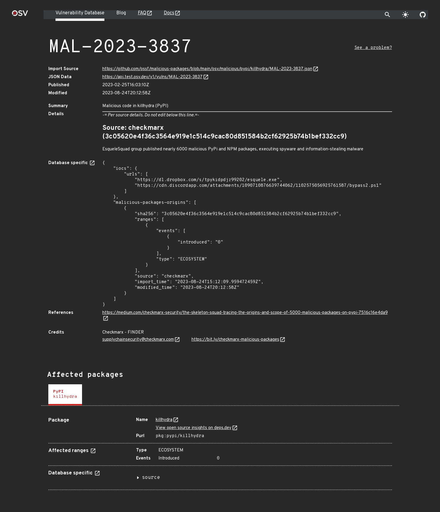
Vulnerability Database (79, 13)
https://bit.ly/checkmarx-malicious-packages (235, 340)
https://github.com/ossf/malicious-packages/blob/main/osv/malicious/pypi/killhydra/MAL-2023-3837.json (207, 69)
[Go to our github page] (423, 15)
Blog (121, 13)
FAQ (142, 13)
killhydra (164, 420)
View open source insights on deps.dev (193, 428)
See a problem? (373, 48)
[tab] (65, 394)
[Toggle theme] (405, 15)
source (151, 478)
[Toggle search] (387, 15)
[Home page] (20, 15)
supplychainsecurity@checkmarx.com (138, 340)
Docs (169, 13)
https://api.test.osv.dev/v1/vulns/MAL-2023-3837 (152, 77)
